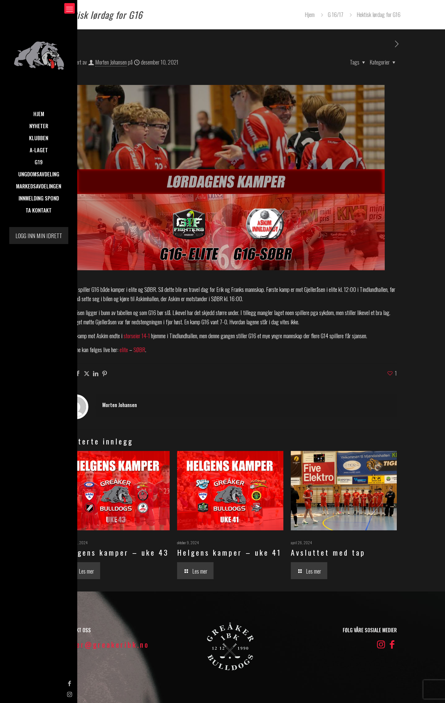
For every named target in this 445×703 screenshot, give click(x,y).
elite (124, 349)
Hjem (310, 14)
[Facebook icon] (8, 683)
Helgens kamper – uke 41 (229, 552)
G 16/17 (335, 14)
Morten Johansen (111, 61)
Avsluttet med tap (328, 552)
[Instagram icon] (8, 693)
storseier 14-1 (137, 335)
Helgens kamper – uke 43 (116, 552)
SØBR (139, 349)
